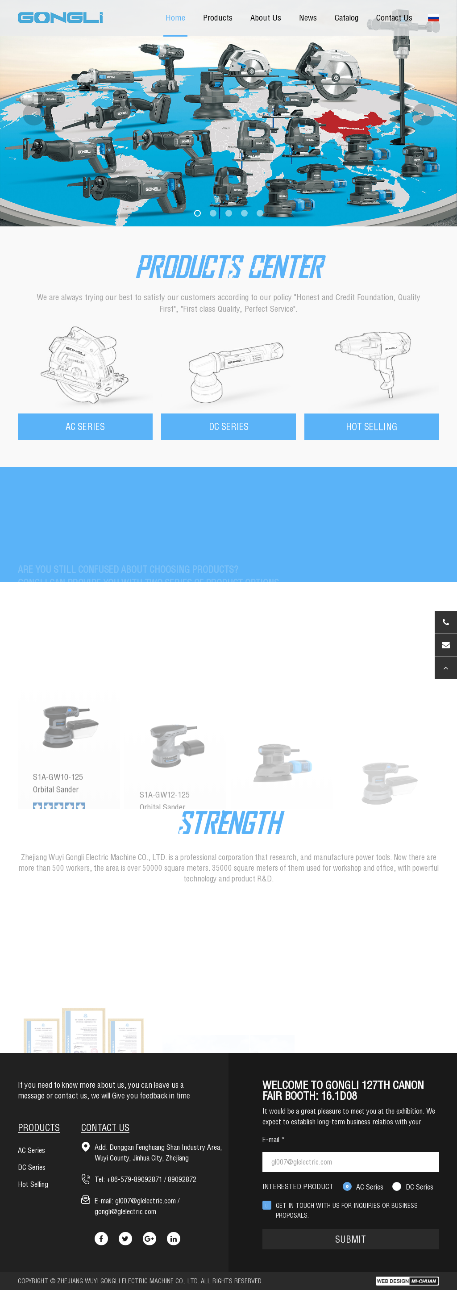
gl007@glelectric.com (145, 1200)
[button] (197, 213)
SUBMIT (350, 1239)
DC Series (419, 1186)
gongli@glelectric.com (125, 1211)
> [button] (423, 114)
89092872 (182, 1179)
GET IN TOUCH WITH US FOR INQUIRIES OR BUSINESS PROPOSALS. (347, 1210)
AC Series (369, 1186)
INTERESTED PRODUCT (298, 1186)
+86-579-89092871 (134, 1179)
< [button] (34, 114)
